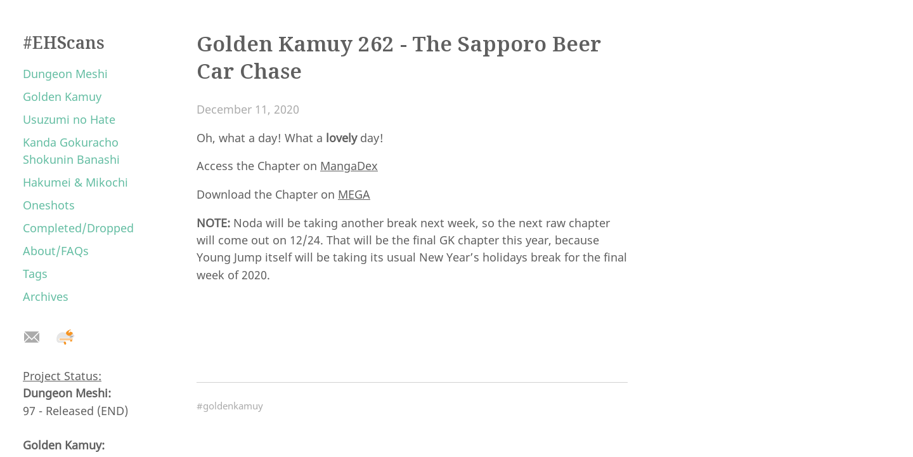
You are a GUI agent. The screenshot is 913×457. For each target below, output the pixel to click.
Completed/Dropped (78, 227)
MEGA (354, 194)
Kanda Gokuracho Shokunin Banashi (71, 151)
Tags (35, 273)
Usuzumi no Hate (69, 119)
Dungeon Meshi (65, 73)
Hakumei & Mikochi (75, 182)
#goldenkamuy (230, 405)
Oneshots (49, 205)
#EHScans (64, 42)
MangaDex (349, 165)
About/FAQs (56, 250)
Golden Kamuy (62, 96)
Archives (45, 296)
